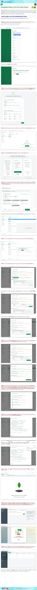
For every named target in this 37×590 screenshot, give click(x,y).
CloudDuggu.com (25, 588)
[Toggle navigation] (2, 4)
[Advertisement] (18, 580)
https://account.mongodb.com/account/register (11, 24)
